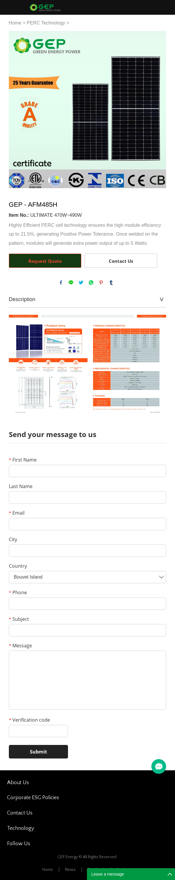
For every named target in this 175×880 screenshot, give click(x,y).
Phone (18, 592)
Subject (19, 619)
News (70, 869)
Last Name (21, 486)
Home (15, 22)
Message (20, 645)
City (13, 539)
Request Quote (45, 261)
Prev (16, 109)
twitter (81, 282)
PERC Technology (46, 22)
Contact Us (121, 261)
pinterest (101, 282)
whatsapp (91, 282)
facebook (61, 282)
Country (18, 566)
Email (17, 513)
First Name (23, 460)
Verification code (29, 720)
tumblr (111, 282)
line (71, 282)
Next (158, 109)
